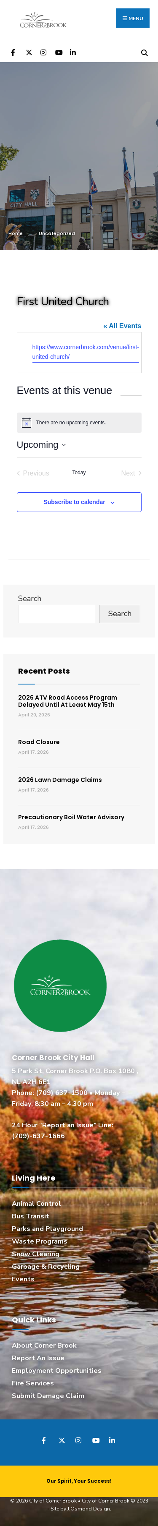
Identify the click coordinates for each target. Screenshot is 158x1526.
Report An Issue (38, 1358)
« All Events (122, 325)
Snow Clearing (35, 1254)
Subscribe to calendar (74, 502)
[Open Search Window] (144, 51)
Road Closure (39, 742)
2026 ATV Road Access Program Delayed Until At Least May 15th (67, 701)
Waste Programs (39, 1241)
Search (29, 598)
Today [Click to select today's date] (79, 473)
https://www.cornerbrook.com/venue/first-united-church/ (85, 352)
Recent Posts (44, 671)
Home (15, 233)
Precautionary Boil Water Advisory (71, 817)
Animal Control (36, 1203)
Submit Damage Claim (48, 1396)
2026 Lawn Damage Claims (60, 780)
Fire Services (33, 1383)
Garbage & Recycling (46, 1266)
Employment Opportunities (57, 1370)
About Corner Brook (44, 1345)
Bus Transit (30, 1216)
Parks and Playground (47, 1228)
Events (23, 1279)
